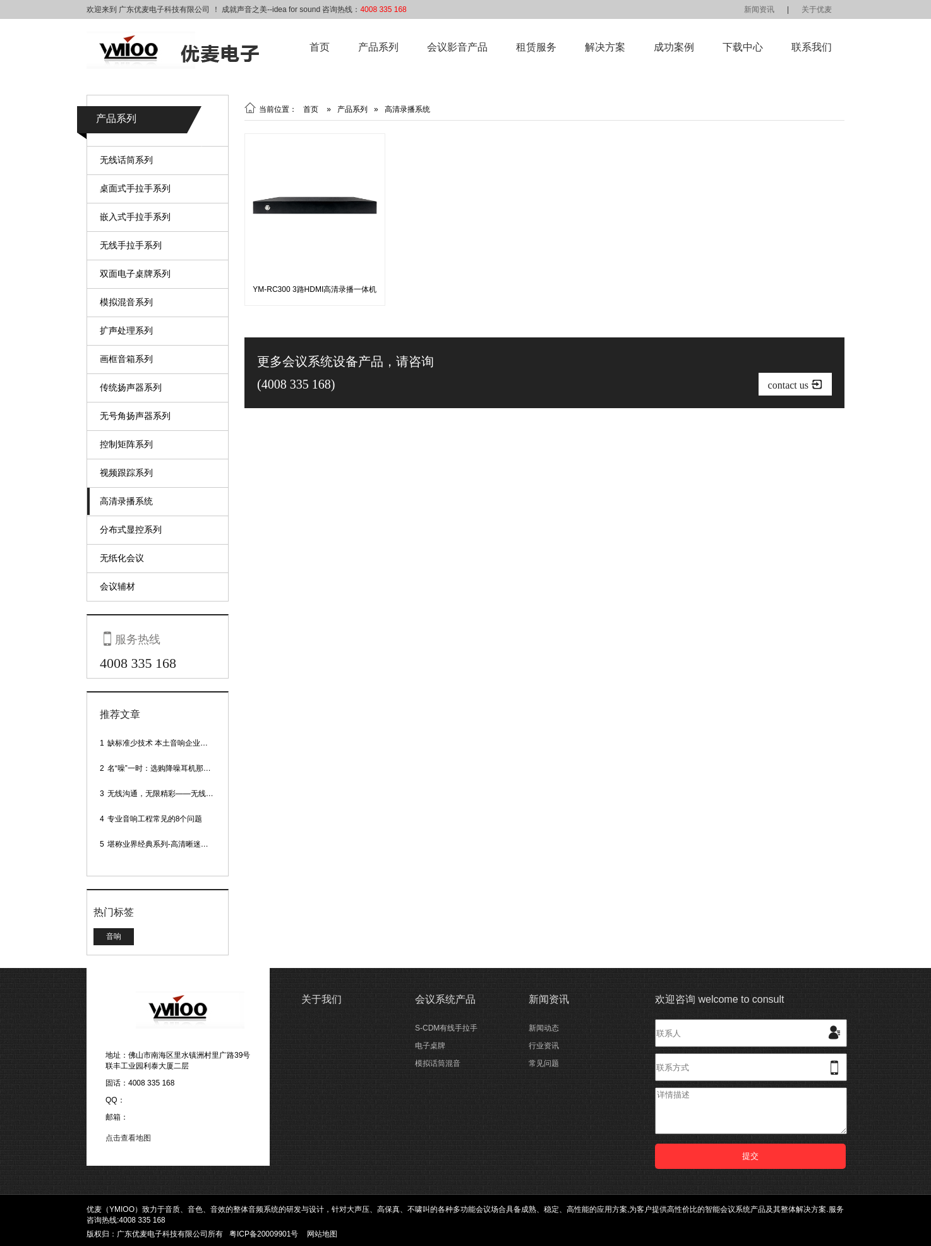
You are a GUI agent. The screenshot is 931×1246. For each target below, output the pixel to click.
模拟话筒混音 (437, 1063)
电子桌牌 (430, 1045)
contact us (795, 384)
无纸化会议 (122, 558)
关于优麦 (817, 9)
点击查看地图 (128, 1138)
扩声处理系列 (126, 330)
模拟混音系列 (126, 302)
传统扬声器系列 (131, 387)
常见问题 (544, 1063)
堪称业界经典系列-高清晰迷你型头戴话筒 (176, 844)
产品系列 (378, 47)
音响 (113, 936)
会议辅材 (117, 586)
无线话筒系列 (126, 160)
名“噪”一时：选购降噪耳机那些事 (163, 768)
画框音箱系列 (126, 359)
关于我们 (321, 999)
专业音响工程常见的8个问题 (155, 818)
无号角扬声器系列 (135, 416)
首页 (319, 47)
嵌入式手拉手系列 (135, 217)
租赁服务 (536, 47)
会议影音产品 (457, 47)
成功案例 (674, 47)
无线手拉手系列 (131, 245)
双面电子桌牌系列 (135, 274)
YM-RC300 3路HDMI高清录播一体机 (314, 289)
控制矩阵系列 (126, 444)
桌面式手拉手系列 (135, 188)
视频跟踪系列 (126, 473)
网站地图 (322, 1234)
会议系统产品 (445, 999)
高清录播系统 (126, 501)
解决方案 (605, 47)
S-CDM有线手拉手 (446, 1028)
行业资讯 (544, 1045)
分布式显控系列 (131, 529)
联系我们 (811, 47)
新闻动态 (544, 1028)
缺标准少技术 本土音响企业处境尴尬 (169, 743)
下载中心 (743, 47)
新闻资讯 (759, 9)
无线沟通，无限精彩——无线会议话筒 (171, 793)
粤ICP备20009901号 (263, 1234)
